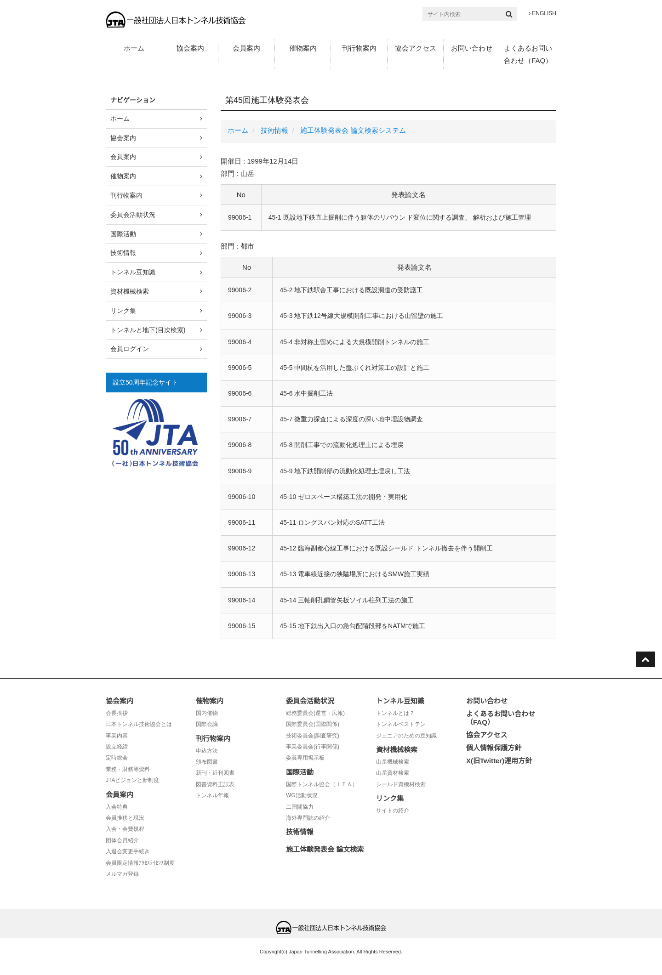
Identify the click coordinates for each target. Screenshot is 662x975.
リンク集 (123, 310)
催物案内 (303, 48)
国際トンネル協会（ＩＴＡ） (322, 784)
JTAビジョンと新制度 (132, 780)
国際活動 (123, 234)
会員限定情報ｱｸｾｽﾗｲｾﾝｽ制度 (140, 863)
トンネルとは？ (395, 713)
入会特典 (117, 807)
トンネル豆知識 (132, 272)
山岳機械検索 (392, 762)
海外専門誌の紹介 (308, 818)
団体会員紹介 (122, 840)
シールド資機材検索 (401, 784)
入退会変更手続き (128, 851)
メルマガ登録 (122, 874)
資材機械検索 (129, 291)
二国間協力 (300, 807)
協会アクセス (415, 48)
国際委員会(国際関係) (312, 724)
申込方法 (207, 751)
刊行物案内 (359, 48)
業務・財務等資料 (128, 769)
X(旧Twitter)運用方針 (499, 761)
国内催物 (207, 713)
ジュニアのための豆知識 (406, 735)
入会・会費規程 (125, 829)
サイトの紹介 (392, 810)
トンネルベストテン (401, 724)
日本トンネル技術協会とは (139, 724)
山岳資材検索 (392, 773)
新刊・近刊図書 (215, 773)
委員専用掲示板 (305, 757)
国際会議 (207, 724)
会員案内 (246, 48)
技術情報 (274, 130)
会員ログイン (129, 348)
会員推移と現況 (125, 818)
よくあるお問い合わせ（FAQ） (528, 54)
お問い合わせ (471, 48)
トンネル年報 (212, 795)
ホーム (134, 48)
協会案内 (190, 48)
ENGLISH (542, 13)
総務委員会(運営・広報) (315, 713)
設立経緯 (117, 746)
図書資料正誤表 (215, 784)
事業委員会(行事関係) (312, 746)
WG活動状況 (302, 795)
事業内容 (117, 735)
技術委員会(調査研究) (312, 735)
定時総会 (117, 757)
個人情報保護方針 (493, 748)
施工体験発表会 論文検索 (325, 849)
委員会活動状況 (132, 214)
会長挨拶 (117, 713)
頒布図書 (207, 762)
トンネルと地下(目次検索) (147, 330)
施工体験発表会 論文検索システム (352, 130)
